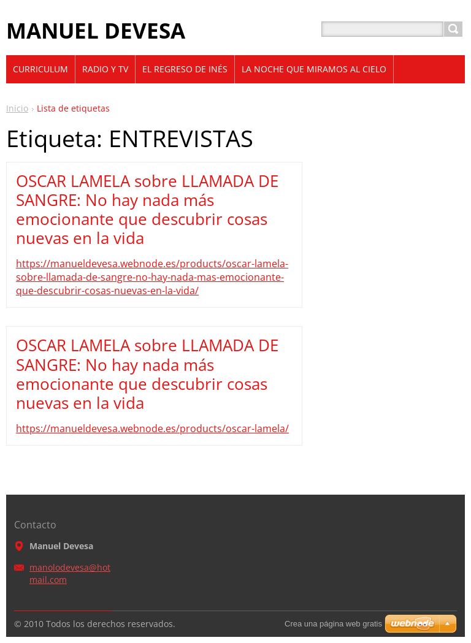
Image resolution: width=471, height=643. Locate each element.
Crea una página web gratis (333, 623)
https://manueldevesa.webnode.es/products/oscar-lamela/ (152, 428)
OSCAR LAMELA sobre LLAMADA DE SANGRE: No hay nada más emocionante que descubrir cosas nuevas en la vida (147, 209)
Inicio (17, 108)
